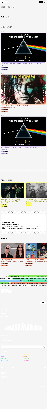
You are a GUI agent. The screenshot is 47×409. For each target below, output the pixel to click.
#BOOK (3, 358)
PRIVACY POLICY (5, 379)
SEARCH (3, 344)
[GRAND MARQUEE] (23, 326)
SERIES (4, 316)
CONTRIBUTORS (6, 340)
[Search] (23, 346)
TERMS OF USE (4, 377)
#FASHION (4, 360)
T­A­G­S (5, 272)
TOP (2, 272)
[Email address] (20, 302)
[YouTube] (13, 367)
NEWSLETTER (4, 300)
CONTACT (3, 373)
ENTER (43, 302)
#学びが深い (4, 285)
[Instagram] (23, 367)
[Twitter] (34, 367)
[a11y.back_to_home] (4, 2)
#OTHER (26, 360)
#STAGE (26, 358)
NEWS (4, 311)
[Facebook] (45, 367)
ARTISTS (4, 338)
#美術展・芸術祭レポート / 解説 (15, 285)
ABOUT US (4, 336)
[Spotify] (2, 367)
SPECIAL (5, 313)
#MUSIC (26, 354)
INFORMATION (4, 376)
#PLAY (3, 354)
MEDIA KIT (3, 375)
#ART (3, 356)
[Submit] (44, 346)
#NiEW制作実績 (34, 285)
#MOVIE (26, 356)
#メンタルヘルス (26, 285)
